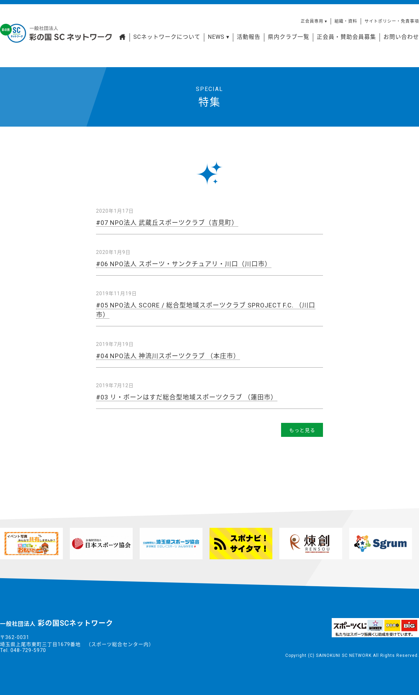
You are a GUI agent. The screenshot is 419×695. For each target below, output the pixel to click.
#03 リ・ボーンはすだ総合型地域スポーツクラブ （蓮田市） (186, 397)
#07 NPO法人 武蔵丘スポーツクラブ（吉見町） (167, 222)
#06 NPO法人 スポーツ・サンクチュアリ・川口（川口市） (183, 264)
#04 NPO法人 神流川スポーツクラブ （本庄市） (168, 356)
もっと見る (302, 430)
